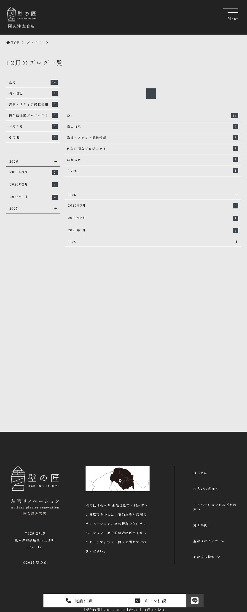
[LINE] (195, 600)
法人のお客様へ (205, 488)
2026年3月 (34, 172)
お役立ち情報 (204, 557)
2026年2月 (34, 184)
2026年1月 (34, 197)
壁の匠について (205, 541)
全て (33, 82)
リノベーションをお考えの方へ (214, 506)
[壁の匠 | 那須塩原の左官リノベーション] (20, 28)
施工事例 (200, 525)
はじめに (200, 472)
